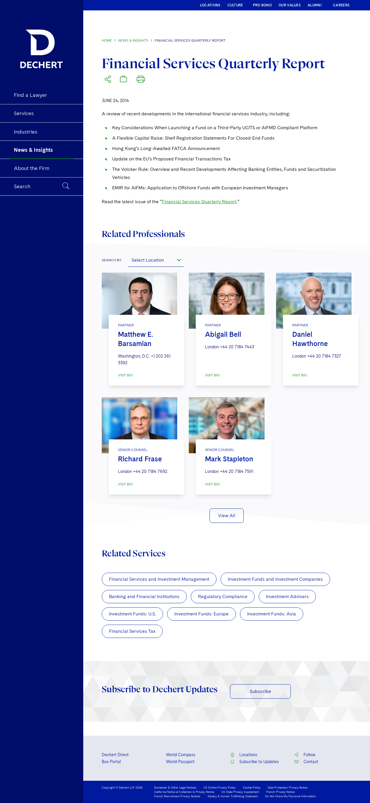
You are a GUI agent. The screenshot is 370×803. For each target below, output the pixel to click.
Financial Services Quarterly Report (199, 201)
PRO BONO (262, 5)
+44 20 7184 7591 (236, 471)
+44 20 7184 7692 (150, 471)
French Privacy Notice (280, 791)
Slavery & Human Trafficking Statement (233, 796)
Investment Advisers (287, 596)
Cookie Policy (251, 787)
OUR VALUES (290, 5)
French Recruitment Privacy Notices (177, 796)
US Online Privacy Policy (220, 787)
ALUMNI (315, 5)
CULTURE (235, 5)
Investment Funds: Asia (271, 614)
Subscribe (260, 691)
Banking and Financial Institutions (144, 596)
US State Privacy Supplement (240, 791)
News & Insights (133, 40)
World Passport (180, 761)
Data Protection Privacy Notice (287, 787)
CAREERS (341, 5)
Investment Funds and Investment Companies (275, 579)
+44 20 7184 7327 (324, 356)
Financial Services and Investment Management (159, 579)
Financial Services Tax (132, 631)
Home (107, 40)
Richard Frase (140, 459)
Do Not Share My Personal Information (290, 796)
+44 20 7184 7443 (237, 347)
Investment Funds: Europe (201, 614)
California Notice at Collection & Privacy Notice (184, 791)
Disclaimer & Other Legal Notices (175, 787)
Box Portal (111, 761)
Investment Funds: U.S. (132, 614)
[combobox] (156, 260)
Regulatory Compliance (222, 596)
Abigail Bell (223, 334)
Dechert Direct (115, 754)
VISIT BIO (125, 375)
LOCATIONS (210, 5)
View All (226, 515)
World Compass (180, 754)
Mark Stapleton (229, 459)
